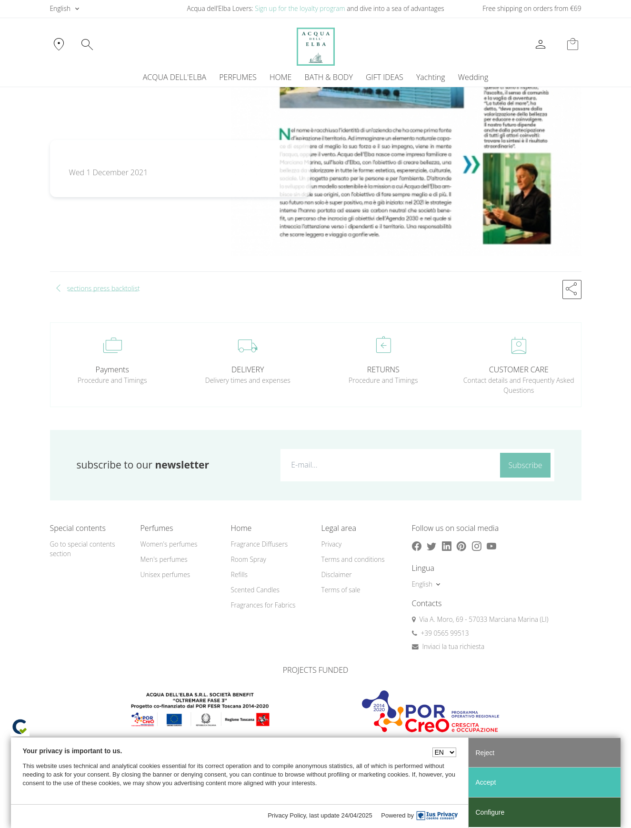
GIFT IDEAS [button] (384, 77)
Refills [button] (239, 574)
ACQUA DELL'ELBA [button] (174, 77)
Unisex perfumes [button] (165, 574)
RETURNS (383, 369)
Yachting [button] (430, 77)
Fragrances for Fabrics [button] (263, 604)
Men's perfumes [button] (164, 559)
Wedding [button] (473, 77)
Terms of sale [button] (341, 589)
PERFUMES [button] (238, 77)
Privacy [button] (331, 544)
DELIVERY (247, 369)
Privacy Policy (287, 815)
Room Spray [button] (248, 559)
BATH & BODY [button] (329, 77)
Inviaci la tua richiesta (453, 646)
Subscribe (525, 465)
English (60, 8)
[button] (571, 289)
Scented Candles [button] (255, 589)
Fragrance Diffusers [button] (259, 544)
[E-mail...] (388, 465)
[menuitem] (430, 77)
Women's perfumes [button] (169, 544)
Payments (112, 369)
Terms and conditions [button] (353, 559)
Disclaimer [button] (336, 574)
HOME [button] (280, 77)
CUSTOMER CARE (519, 369)
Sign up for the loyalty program (300, 8)
